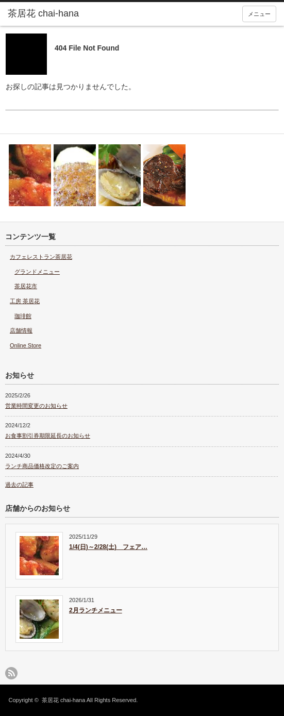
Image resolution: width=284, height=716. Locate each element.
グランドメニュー (37, 272)
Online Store (25, 345)
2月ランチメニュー (95, 610)
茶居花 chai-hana (63, 700)
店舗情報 (21, 330)
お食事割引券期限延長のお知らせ (47, 435)
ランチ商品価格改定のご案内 (42, 466)
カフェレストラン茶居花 (41, 257)
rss (11, 673)
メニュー (259, 14)
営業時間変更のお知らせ (36, 406)
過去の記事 (19, 484)
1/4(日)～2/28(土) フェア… (108, 547)
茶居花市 (25, 286)
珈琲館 (22, 316)
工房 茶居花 (25, 301)
